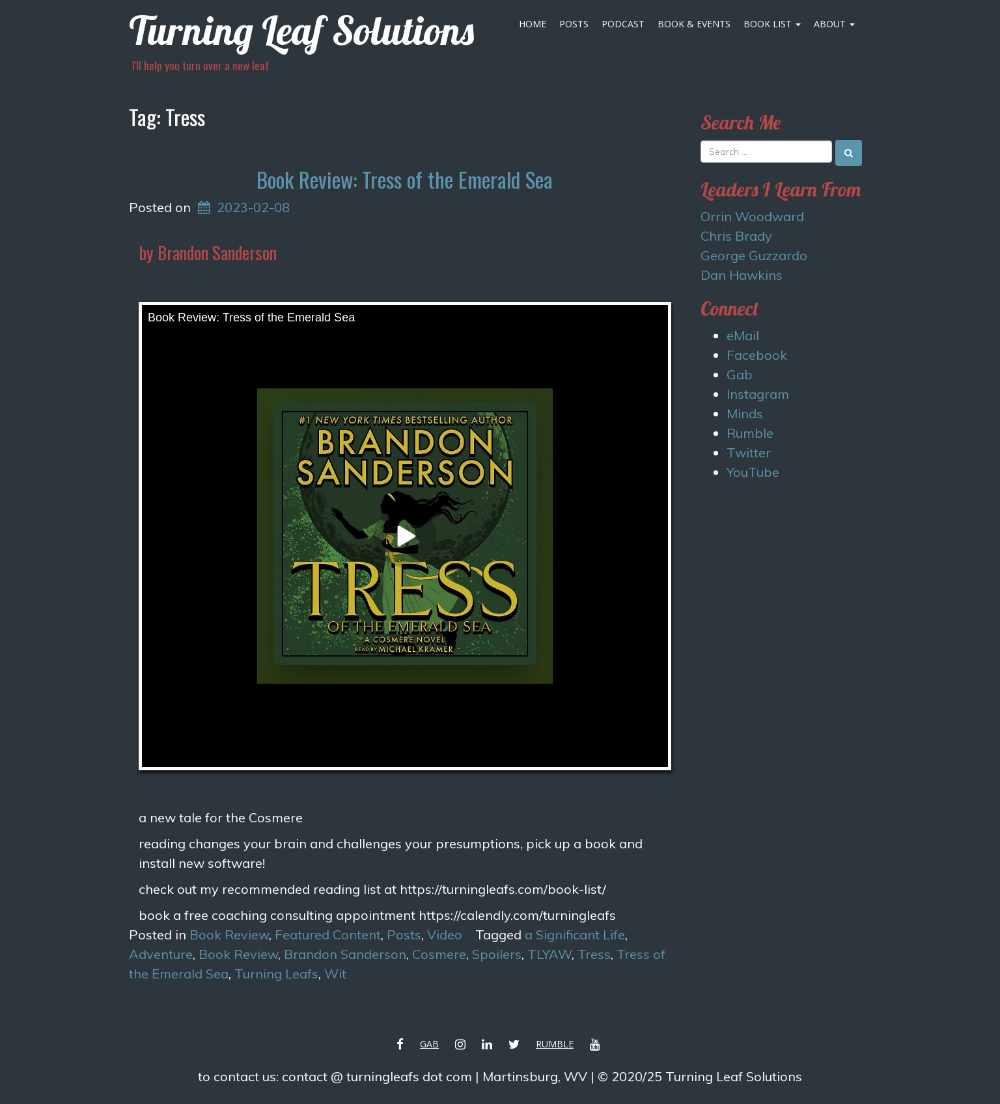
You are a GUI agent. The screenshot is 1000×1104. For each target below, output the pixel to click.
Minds (745, 413)
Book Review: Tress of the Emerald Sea (405, 179)
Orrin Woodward (752, 216)
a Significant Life (575, 934)
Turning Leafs (276, 973)
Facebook (757, 355)
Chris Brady (736, 236)
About (834, 24)
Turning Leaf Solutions (301, 30)
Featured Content (328, 934)
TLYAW (549, 954)
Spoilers (496, 954)
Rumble (750, 433)
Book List (772, 24)
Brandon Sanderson (345, 954)
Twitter (749, 452)
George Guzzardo (754, 255)
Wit (335, 973)
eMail (743, 335)
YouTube (753, 472)
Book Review (229, 934)
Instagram (758, 394)
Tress (594, 954)
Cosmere (439, 954)
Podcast (623, 24)
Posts (574, 24)
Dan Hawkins (742, 275)
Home (532, 24)
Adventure (161, 954)
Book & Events (694, 24)
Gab (740, 374)
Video (444, 934)
